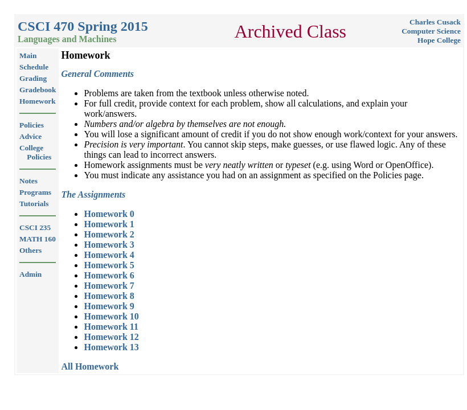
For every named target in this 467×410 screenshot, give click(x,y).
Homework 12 (111, 337)
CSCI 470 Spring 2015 (83, 26)
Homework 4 (109, 255)
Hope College (439, 40)
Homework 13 (111, 347)
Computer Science (431, 31)
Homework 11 (111, 326)
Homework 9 (109, 306)
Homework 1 (109, 224)
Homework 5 (109, 265)
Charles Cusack (435, 22)
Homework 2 (109, 234)
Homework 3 (109, 244)
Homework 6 (109, 275)
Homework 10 (111, 316)
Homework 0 (109, 214)
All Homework (89, 366)
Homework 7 (109, 285)
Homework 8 (109, 296)
